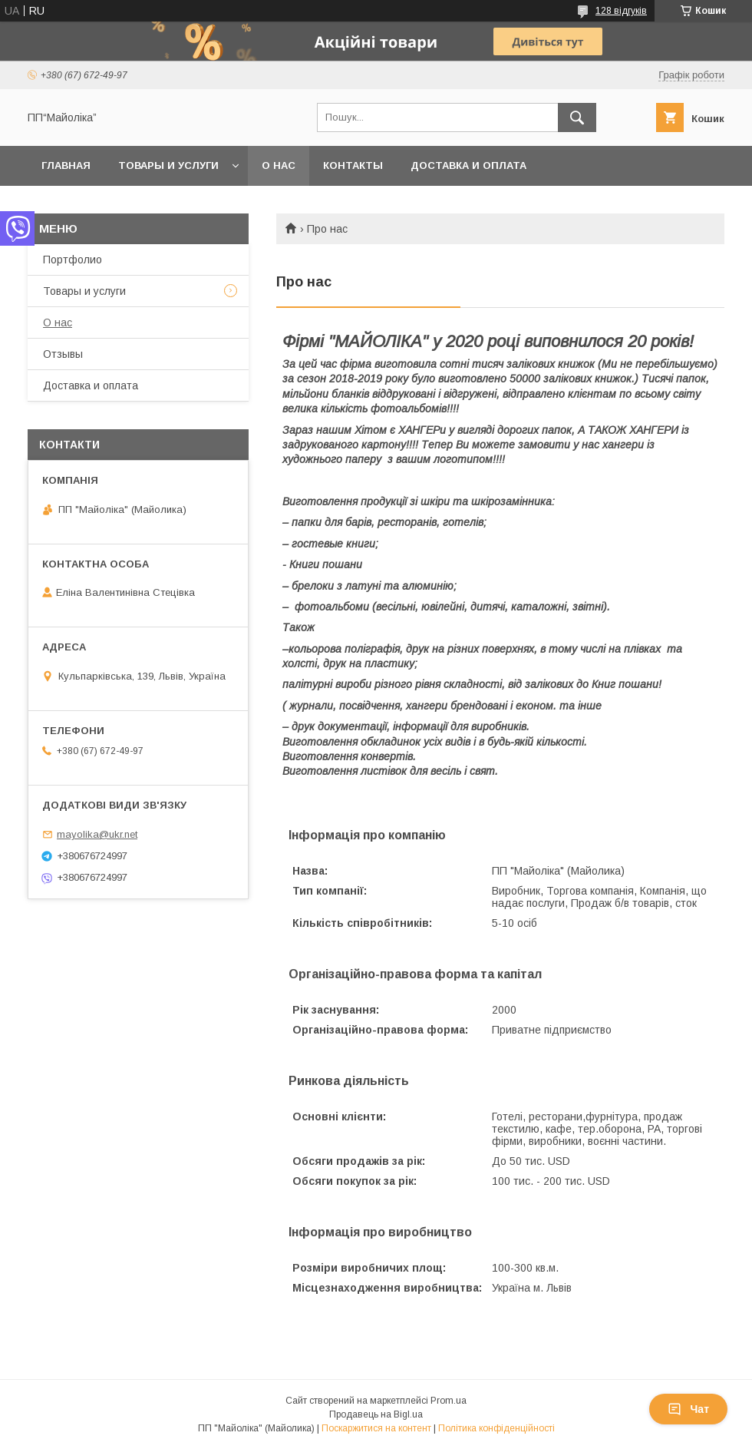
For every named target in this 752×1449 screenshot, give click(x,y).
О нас (278, 165)
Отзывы (63, 354)
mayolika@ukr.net (97, 834)
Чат (688, 1409)
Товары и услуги (168, 165)
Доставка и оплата (468, 165)
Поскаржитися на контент (376, 1428)
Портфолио (72, 259)
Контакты (353, 165)
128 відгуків (621, 10)
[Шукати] (577, 117)
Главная (66, 165)
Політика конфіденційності (496, 1428)
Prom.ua (448, 1400)
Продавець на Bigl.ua (376, 1414)
